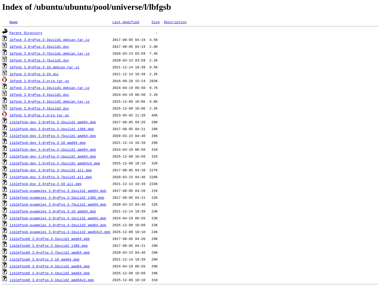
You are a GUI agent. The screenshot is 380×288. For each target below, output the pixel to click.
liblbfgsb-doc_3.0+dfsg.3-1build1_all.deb (51, 170)
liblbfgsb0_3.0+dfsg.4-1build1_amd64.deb (50, 266)
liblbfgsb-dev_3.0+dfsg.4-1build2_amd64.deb (53, 156)
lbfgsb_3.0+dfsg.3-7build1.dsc (39, 60)
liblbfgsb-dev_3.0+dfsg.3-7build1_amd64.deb (53, 135)
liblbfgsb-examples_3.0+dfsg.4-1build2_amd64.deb (58, 225)
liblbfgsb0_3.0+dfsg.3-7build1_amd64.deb (50, 252)
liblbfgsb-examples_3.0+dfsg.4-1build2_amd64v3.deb (60, 231)
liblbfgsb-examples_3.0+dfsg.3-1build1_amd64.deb (58, 190)
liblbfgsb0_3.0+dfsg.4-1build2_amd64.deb (50, 273)
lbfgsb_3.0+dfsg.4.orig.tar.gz (39, 115)
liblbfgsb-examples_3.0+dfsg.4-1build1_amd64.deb (58, 218)
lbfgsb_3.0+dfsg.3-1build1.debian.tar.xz (50, 39)
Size (155, 22)
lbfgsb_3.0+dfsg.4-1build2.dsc (39, 108)
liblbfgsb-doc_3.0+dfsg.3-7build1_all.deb (51, 176)
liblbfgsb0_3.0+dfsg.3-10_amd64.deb (44, 259)
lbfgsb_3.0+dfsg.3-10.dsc (34, 74)
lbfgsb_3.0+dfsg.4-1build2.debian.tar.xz (50, 101)
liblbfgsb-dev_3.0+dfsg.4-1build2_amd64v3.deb (55, 163)
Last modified (125, 22)
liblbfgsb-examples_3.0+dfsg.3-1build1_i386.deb (57, 197)
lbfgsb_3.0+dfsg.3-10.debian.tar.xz (44, 67)
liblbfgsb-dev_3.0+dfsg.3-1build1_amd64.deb (53, 122)
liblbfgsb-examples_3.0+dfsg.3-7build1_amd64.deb (58, 204)
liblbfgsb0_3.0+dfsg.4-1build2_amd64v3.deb (52, 279)
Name (14, 22)
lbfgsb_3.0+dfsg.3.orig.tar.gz (39, 80)
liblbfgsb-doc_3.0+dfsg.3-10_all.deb (46, 183)
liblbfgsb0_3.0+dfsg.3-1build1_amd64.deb (50, 238)
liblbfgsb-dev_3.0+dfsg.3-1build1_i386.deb (52, 128)
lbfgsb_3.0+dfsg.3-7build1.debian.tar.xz (50, 53)
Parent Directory (26, 32)
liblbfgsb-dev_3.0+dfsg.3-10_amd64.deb (48, 142)
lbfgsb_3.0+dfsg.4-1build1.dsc (39, 94)
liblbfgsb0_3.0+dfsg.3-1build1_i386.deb (49, 245)
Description (175, 22)
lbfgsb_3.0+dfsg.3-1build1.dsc (39, 46)
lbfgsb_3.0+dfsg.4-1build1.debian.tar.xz (50, 87)
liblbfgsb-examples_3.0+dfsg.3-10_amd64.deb (53, 211)
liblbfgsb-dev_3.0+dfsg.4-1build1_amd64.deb (53, 149)
